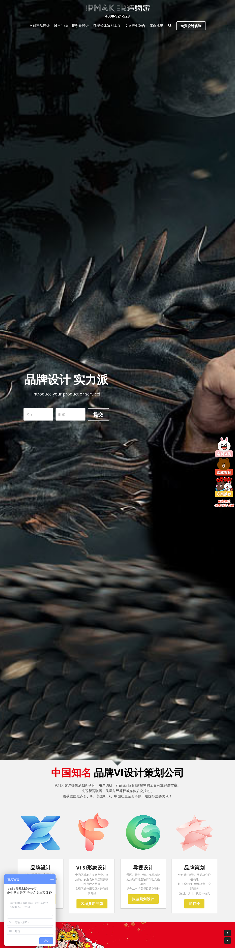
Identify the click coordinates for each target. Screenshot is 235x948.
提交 (98, 416)
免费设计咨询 (175, 11)
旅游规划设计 (143, 904)
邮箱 (61, 415)
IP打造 (194, 909)
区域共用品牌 (92, 909)
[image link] (117, 8)
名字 (29, 415)
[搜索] (147, 11)
